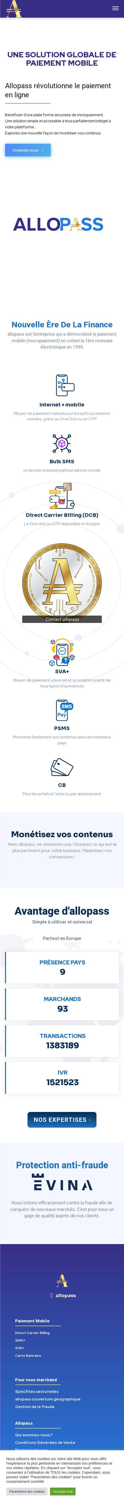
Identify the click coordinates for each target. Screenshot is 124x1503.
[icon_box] (62, 1295)
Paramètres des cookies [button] (26, 1491)
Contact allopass (62, 619)
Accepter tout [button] (62, 1491)
